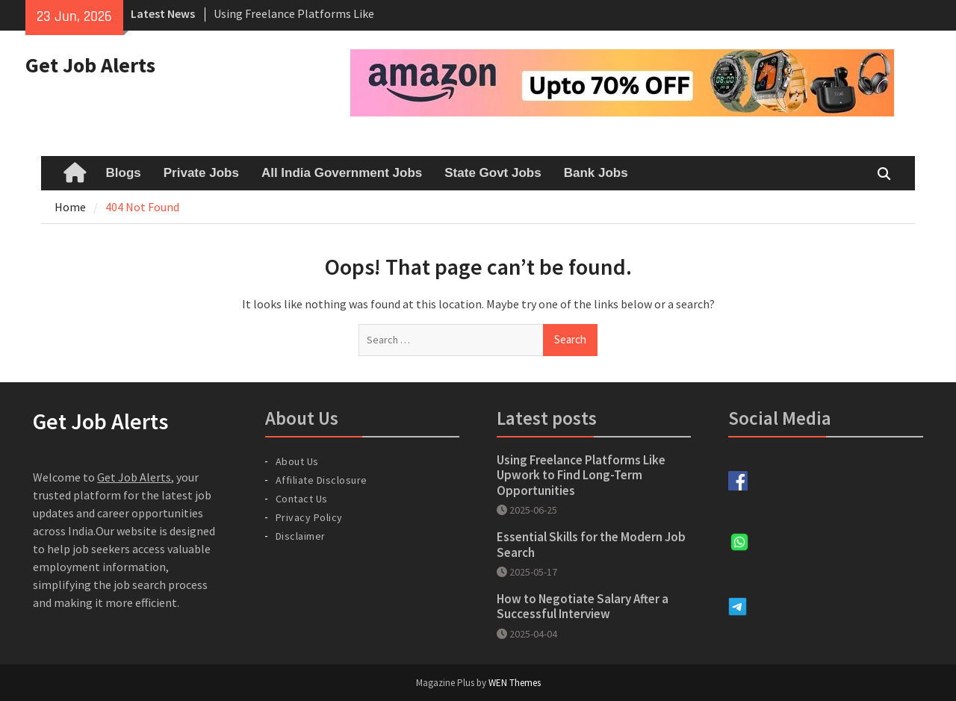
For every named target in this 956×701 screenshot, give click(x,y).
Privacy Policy (309, 517)
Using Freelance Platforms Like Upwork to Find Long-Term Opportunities (581, 475)
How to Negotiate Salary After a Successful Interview (582, 606)
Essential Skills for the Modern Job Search (591, 544)
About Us (297, 461)
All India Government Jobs (341, 173)
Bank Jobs (596, 173)
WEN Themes (514, 682)
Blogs (123, 173)
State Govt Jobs (492, 173)
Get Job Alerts (90, 65)
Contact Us (302, 498)
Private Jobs (201, 173)
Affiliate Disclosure (321, 480)
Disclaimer (301, 536)
